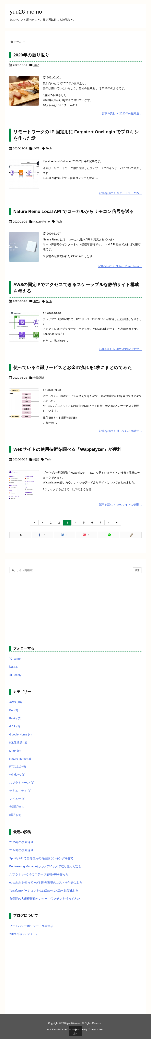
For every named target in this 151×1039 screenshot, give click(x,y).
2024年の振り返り (21, 850)
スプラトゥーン (21, 782)
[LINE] (109, 535)
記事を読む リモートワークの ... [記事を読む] (120, 193)
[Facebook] (42, 535)
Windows (17, 774)
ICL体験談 (18, 742)
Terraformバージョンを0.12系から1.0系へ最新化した (44, 890)
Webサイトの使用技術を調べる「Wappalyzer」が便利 (67, 449)
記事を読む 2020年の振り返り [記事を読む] (122, 113)
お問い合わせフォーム (24, 934)
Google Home (20, 734)
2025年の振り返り (21, 842)
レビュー (17, 798)
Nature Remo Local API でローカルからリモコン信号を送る (73, 211)
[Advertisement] (75, 609)
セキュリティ (20, 790)
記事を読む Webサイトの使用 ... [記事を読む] (120, 504)
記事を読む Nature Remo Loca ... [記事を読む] (120, 266)
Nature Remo (41, 221)
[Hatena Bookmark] (64, 535)
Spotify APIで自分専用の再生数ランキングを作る (41, 858)
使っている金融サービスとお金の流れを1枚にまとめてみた (72, 367)
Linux (15, 750)
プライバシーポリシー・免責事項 (31, 926)
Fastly (15, 718)
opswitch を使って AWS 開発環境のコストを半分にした (46, 882)
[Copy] (131, 535)
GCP (14, 726)
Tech (49, 148)
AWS (36, 148)
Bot (13, 710)
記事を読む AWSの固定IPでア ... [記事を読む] (120, 349)
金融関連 (38, 377)
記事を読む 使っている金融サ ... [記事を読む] (120, 431)
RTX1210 (17, 766)
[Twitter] (20, 535)
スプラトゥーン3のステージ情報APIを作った (39, 874)
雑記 (36, 65)
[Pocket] (86, 535)
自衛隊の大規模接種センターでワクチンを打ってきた (44, 898)
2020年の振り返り (31, 54)
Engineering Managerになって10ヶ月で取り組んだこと (45, 866)
